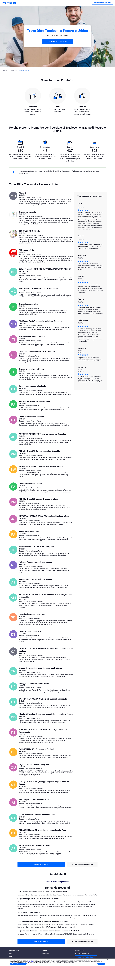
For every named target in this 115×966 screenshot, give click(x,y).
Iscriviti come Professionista (82, 864)
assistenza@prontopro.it (82, 953)
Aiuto (10, 953)
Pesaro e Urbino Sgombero (57, 882)
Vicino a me (45, 953)
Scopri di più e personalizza (18, 963)
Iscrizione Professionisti (103, 3)
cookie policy (30, 961)
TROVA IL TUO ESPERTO (57, 41)
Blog (10, 956)
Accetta (101, 963)
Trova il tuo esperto (41, 864)
